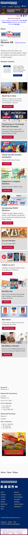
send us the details (18, 71)
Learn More (7, 223)
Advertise (3, 494)
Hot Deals (17, 6)
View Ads (6, 302)
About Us (16, 492)
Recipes (3, 501)
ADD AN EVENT (17, 75)
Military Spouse (5, 533)
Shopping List (17, 506)
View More (7, 354)
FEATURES (7, 163)
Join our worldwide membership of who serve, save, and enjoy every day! (14, 21)
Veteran (12, 533)
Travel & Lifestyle (18, 504)
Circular (4, 6)
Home (2, 492)
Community (17, 499)
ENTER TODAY (8, 137)
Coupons (10, 6)
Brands (3, 506)
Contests (3, 499)
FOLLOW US (7, 273)
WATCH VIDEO (8, 106)
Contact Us (4, 522)
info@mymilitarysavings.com (12, 517)
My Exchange (17, 494)
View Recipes (8, 247)
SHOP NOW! (7, 190)
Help (15, 522)
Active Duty (19, 533)
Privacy (10, 522)
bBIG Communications (14, 524)
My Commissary (18, 497)
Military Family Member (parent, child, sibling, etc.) (12, 532)
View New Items (9, 328)
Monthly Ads (4, 504)
